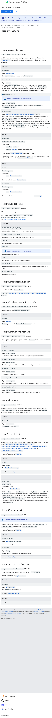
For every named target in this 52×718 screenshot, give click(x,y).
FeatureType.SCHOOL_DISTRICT (12, 450)
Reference (18, 27)
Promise (12, 489)
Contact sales (20, 12)
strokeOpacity (7, 378)
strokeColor (6, 368)
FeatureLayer (7, 50)
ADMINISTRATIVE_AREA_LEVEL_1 (11, 228)
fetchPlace (5, 481)
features (5, 584)
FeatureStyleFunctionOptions (19, 293)
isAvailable (6, 80)
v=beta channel (27, 98)
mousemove (5, 184)
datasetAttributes (8, 538)
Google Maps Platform (19, 25)
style (4, 111)
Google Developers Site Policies (13, 613)
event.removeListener (25, 158)
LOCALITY (5, 257)
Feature (8, 321)
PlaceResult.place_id (12, 468)
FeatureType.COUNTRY (39, 446)
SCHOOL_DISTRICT (8, 271)
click (4, 168)
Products (9, 25)
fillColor (5, 350)
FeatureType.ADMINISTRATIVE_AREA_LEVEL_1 (19, 444)
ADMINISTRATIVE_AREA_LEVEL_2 (11, 234)
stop (9, 603)
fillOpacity (6, 359)
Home (2, 25)
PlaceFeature (7, 434)
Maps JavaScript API (16, 7)
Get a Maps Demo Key (11, 18)
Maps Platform (18, 2)
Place (18, 489)
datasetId (6, 94)
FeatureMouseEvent (16, 176)
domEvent (11, 593)
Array (7, 587)
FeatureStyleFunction (27, 114)
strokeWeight (6, 387)
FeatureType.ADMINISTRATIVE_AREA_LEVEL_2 (16, 446)
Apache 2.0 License (39, 611)
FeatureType (6, 60)
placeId (4, 462)
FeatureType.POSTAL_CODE (27, 448)
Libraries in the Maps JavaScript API (15, 219)
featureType (6, 70)
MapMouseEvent (21, 576)
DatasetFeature (8, 510)
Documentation (31, 25)
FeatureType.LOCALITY (9, 448)
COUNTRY (4, 240)
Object (8, 541)
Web (3, 7)
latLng (16, 593)
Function (14, 149)
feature (4, 318)
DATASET (6, 246)
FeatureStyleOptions (12, 114)
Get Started (7, 12)
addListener (6, 138)
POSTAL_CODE (6, 263)
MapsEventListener (16, 153)
